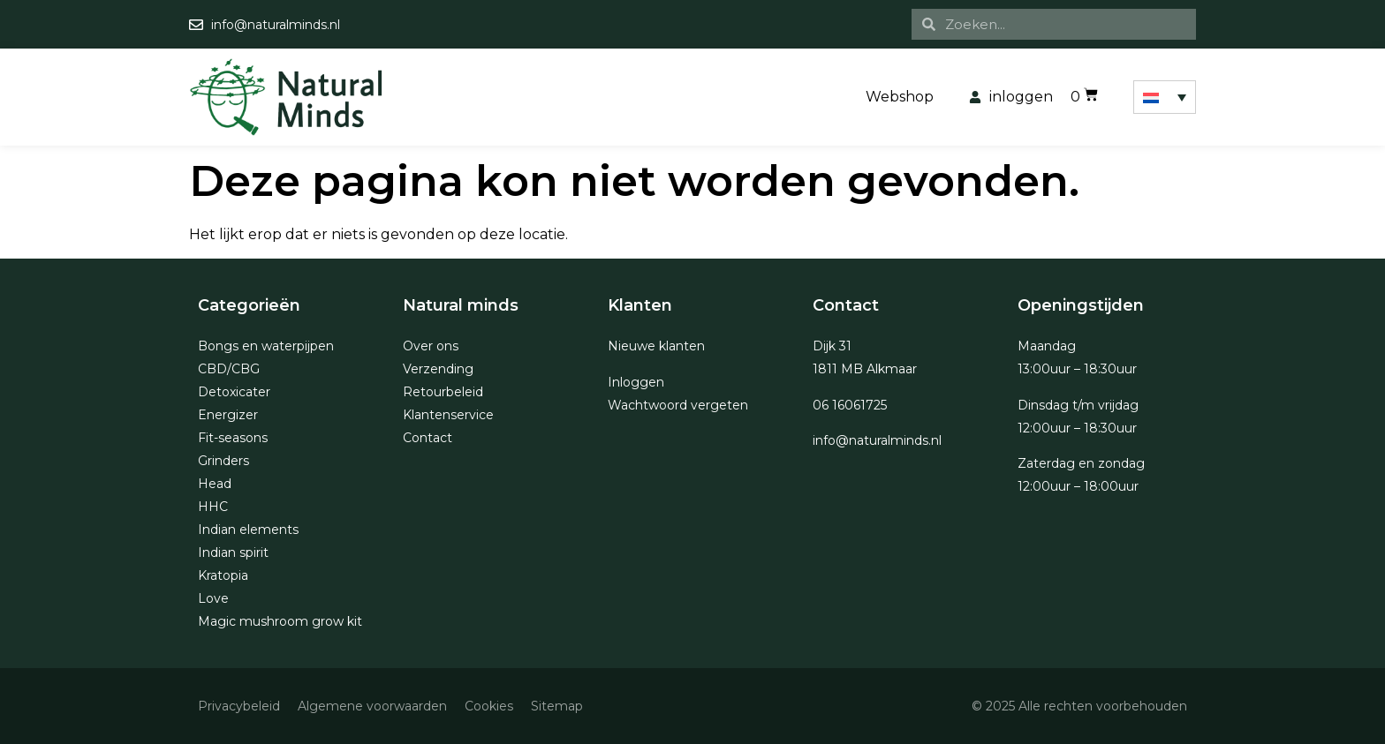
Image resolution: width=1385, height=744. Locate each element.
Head (214, 484)
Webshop (900, 96)
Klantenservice (448, 415)
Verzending (438, 369)
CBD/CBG (229, 369)
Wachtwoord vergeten (678, 405)
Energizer (228, 415)
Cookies (489, 706)
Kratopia (223, 575)
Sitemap (557, 706)
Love (213, 598)
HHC (213, 507)
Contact (427, 438)
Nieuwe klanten (656, 346)
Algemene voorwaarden (372, 706)
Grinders (223, 461)
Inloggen (636, 382)
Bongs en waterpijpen (266, 346)
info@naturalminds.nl (877, 440)
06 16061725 (850, 405)
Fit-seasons (233, 438)
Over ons (430, 346)
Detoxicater (234, 392)
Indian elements (248, 529)
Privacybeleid (239, 706)
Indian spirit (233, 552)
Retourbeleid (443, 392)
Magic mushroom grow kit (280, 621)
